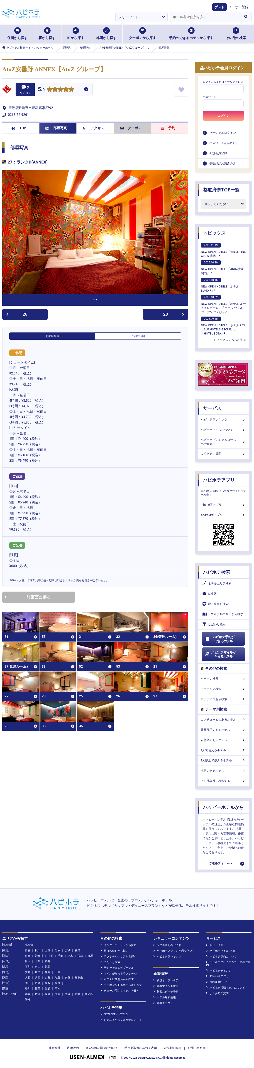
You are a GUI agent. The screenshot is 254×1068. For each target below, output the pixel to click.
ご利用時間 (138, 336)
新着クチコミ (163, 1003)
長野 (47, 961)
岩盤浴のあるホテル (223, 740)
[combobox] (205, 17)
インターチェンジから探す (118, 945)
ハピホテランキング (223, 419)
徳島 (37, 988)
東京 (27, 955)
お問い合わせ (196, 1048)
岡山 (27, 983)
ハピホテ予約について (221, 956)
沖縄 (27, 999)
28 (173, 314)
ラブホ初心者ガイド (167, 945)
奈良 (67, 977)
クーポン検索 (223, 678)
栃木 (70, 955)
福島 (77, 950)
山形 (47, 950)
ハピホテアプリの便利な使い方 (174, 950)
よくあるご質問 (223, 453)
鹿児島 (89, 994)
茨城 (80, 955)
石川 (27, 966)
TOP (18, 128)
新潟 (27, 961)
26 (16, 314)
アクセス (93, 128)
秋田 (37, 950)
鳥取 (47, 983)
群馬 (90, 955)
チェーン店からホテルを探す (119, 990)
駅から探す (47, 33)
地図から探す (106, 33)
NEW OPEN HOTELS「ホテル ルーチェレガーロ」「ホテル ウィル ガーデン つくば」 (223, 304)
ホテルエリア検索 (217, 584)
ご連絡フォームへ (220, 863)
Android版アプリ (223, 515)
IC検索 (210, 594)
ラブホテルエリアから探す (223, 614)
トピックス (214, 232)
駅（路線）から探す (114, 950)
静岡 (47, 972)
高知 (57, 988)
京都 (47, 977)
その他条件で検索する (223, 781)
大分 (67, 994)
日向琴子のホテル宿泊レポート (121, 1020)
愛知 (27, 972)
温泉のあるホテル (223, 770)
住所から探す (17, 33)
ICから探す (75, 33)
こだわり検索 (214, 624)
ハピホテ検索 (216, 572)
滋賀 (57, 977)
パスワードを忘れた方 (224, 143)
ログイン (223, 115)
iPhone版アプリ (223, 504)
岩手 (57, 950)
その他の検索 (236, 33)
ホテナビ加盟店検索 (223, 699)
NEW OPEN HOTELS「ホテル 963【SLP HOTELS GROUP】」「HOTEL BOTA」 (223, 326)
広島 (37, 983)
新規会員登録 (218, 153)
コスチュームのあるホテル (223, 719)
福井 (47, 966)
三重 (57, 972)
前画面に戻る (28, 597)
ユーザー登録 (238, 7)
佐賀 (37, 994)
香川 (27, 988)
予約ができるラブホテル (117, 967)
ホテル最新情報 (164, 997)
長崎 (47, 994)
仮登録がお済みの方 (222, 163)
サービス (212, 408)
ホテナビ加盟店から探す (117, 979)
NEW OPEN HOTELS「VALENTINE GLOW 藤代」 (223, 250)
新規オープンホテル (167, 980)
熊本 (57, 994)
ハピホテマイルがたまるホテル (220, 654)
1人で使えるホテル (223, 750)
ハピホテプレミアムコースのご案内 (223, 442)
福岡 (27, 994)
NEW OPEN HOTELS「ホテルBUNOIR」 (220, 285)
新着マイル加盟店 (165, 986)
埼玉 (50, 955)
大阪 (27, 977)
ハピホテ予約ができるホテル (219, 639)
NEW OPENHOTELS (113, 1014)
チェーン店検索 (223, 689)
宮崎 (77, 994)
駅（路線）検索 (216, 604)
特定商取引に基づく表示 (141, 1048)
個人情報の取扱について (101, 1048)
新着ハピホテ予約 (165, 991)
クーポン (130, 128)
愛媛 (47, 988)
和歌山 (79, 977)
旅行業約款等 (172, 1048)
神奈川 (39, 955)
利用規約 (73, 1048)
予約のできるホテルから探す (191, 33)
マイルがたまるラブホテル (118, 973)
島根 (57, 983)
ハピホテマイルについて (223, 429)
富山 (37, 966)
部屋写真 (56, 128)
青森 (27, 950)
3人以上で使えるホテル (223, 760)
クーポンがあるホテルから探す (121, 984)
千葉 (60, 955)
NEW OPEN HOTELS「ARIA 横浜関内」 (222, 267)
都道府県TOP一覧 (221, 189)
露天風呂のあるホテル (223, 729)
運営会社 (55, 1048)
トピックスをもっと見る (229, 340)
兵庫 (37, 977)
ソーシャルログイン (222, 132)
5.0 (41, 90)
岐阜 (37, 972)
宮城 (67, 950)
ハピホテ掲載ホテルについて (225, 987)
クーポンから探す (142, 33)
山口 (67, 983)
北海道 (29, 945)
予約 (168, 128)
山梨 (37, 961)
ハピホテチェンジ (218, 970)
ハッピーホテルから (223, 807)
